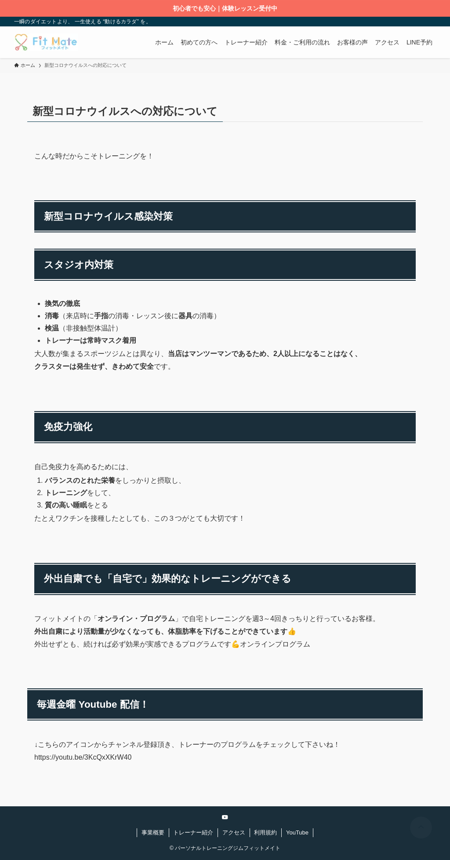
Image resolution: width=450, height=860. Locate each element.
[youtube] (225, 817)
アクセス (233, 832)
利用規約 (265, 832)
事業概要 (153, 832)
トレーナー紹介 (193, 832)
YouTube (297, 832)
